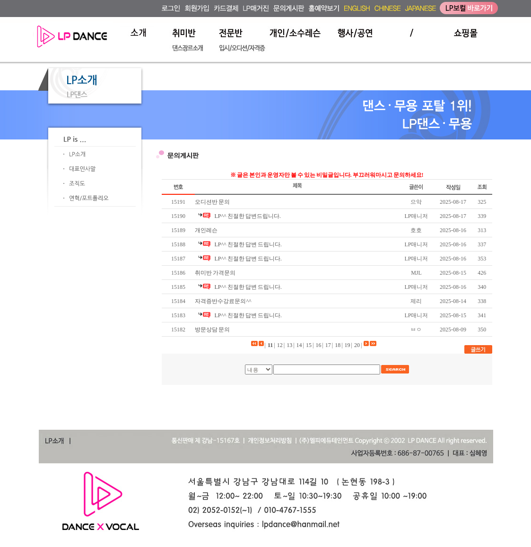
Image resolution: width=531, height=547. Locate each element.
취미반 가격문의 (215, 272)
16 (318, 345)
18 (337, 345)
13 (289, 345)
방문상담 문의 (212, 329)
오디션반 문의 (212, 202)
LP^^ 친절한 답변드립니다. (247, 216)
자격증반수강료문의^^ (223, 301)
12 (280, 345)
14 (299, 345)
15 (309, 345)
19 (347, 345)
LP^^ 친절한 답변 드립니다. (247, 244)
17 (328, 345)
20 (357, 345)
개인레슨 (206, 230)
